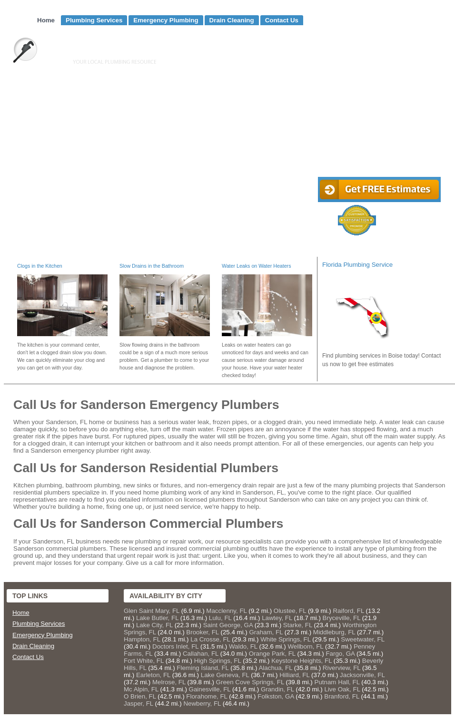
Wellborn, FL (305, 646)
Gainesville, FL (210, 689)
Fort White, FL (144, 660)
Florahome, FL (206, 696)
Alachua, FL (275, 667)
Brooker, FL (202, 632)
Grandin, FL (277, 689)
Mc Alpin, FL (141, 689)
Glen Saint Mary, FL (151, 610)
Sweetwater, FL (362, 639)
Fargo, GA (340, 653)
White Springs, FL (285, 639)
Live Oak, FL (342, 689)
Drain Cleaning (231, 20)
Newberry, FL (202, 703)
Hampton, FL (142, 639)
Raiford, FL (348, 610)
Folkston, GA (275, 696)
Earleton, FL (153, 675)
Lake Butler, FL (157, 617)
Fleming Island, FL (202, 667)
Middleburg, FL (334, 632)
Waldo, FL (243, 646)
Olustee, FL (290, 610)
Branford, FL (341, 696)
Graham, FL (266, 632)
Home (46, 20)
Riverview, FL (342, 667)
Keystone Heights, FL (301, 660)
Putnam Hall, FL (337, 682)
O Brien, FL (140, 696)
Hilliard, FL (294, 675)
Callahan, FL (200, 653)
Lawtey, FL (277, 617)
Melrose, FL (169, 682)
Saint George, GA (228, 625)
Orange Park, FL (272, 653)
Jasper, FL (138, 703)
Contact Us (281, 20)
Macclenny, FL (226, 610)
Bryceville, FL (342, 617)
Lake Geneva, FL (225, 675)
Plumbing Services (94, 20)
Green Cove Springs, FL (250, 682)
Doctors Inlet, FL (175, 646)
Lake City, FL (154, 625)
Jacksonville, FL (362, 675)
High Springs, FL (217, 660)
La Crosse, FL (210, 639)
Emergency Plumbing (165, 20)
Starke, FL (297, 625)
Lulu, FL (220, 617)
